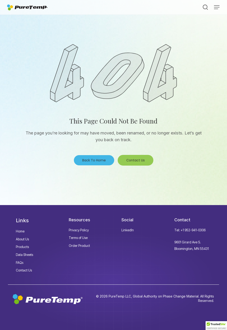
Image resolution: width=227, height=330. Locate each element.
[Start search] (205, 7)
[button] (216, 7)
